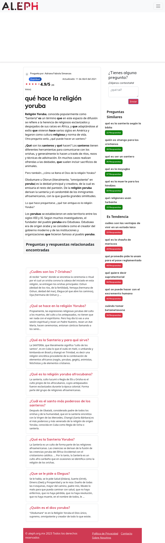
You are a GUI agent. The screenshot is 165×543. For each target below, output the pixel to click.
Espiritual (35, 79)
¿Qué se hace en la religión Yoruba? (57, 306)
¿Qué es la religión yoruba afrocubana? (61, 374)
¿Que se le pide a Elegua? (49, 473)
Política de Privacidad (105, 533)
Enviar (133, 101)
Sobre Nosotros (101, 537)
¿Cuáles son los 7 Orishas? (50, 271)
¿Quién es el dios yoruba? (49, 507)
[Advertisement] (82, 38)
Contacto (126, 533)
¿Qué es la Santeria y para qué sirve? (59, 340)
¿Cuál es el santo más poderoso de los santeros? (59, 403)
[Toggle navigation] (158, 6)
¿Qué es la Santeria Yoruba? (52, 439)
